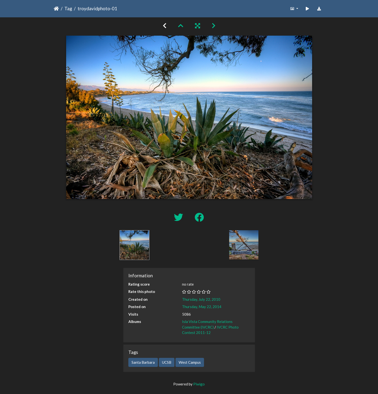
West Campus (190, 362)
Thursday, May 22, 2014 (201, 306)
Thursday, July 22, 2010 (201, 299)
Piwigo (199, 384)
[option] (134, 245)
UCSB (166, 362)
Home (56, 8)
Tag (68, 8)
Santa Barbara (143, 362)
